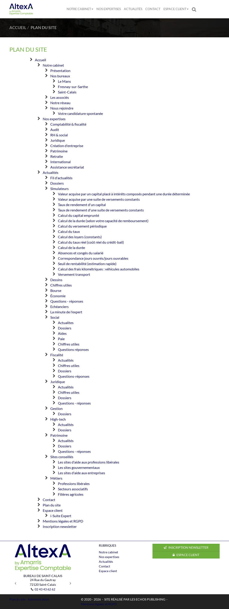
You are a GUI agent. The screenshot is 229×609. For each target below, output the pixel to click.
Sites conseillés (61, 457)
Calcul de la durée (71, 247)
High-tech (58, 419)
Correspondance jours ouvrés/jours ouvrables (93, 258)
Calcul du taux (69, 231)
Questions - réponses (66, 301)
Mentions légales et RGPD (63, 521)
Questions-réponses (73, 376)
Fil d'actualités (61, 178)
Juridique (57, 140)
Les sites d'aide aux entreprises (81, 473)
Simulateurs (59, 188)
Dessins (56, 280)
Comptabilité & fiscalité (68, 124)
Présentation (60, 70)
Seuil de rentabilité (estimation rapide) (87, 263)
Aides (62, 333)
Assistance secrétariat (67, 167)
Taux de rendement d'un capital (82, 204)
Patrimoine (59, 151)
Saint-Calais (67, 92)
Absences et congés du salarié (80, 253)
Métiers (56, 478)
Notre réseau (60, 103)
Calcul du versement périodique (82, 226)
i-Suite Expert (60, 516)
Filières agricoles (70, 494)
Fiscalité (56, 355)
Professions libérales (74, 483)
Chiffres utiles (61, 285)
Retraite (56, 156)
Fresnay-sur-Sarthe (73, 86)
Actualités (133, 9)
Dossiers (57, 183)
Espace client (176, 9)
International (60, 162)
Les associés (59, 97)
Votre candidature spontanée (80, 113)
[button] (14, 581)
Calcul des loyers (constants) (80, 237)
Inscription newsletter (60, 526)
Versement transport (74, 274)
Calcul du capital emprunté (78, 215)
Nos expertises (108, 9)
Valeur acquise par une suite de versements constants (99, 199)
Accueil (40, 60)
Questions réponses (73, 349)
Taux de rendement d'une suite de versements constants (101, 210)
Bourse (55, 290)
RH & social (59, 135)
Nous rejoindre (61, 108)
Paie (61, 339)
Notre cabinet (80, 9)
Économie (58, 296)
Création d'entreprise (66, 145)
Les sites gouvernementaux (79, 467)
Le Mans (64, 81)
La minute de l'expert (66, 312)
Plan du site (52, 505)
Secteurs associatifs (73, 489)
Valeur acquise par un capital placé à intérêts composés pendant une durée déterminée (124, 194)
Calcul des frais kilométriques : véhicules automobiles (98, 269)
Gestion (56, 408)
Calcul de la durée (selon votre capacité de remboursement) (103, 221)
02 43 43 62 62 (45, 589)
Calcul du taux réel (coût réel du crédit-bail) (91, 242)
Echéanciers (59, 306)
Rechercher (195, 9)
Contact (152, 9)
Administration (38, 599)
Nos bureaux (60, 76)
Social (54, 317)
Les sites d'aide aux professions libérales (88, 462)
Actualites (66, 322)
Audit (54, 129)
